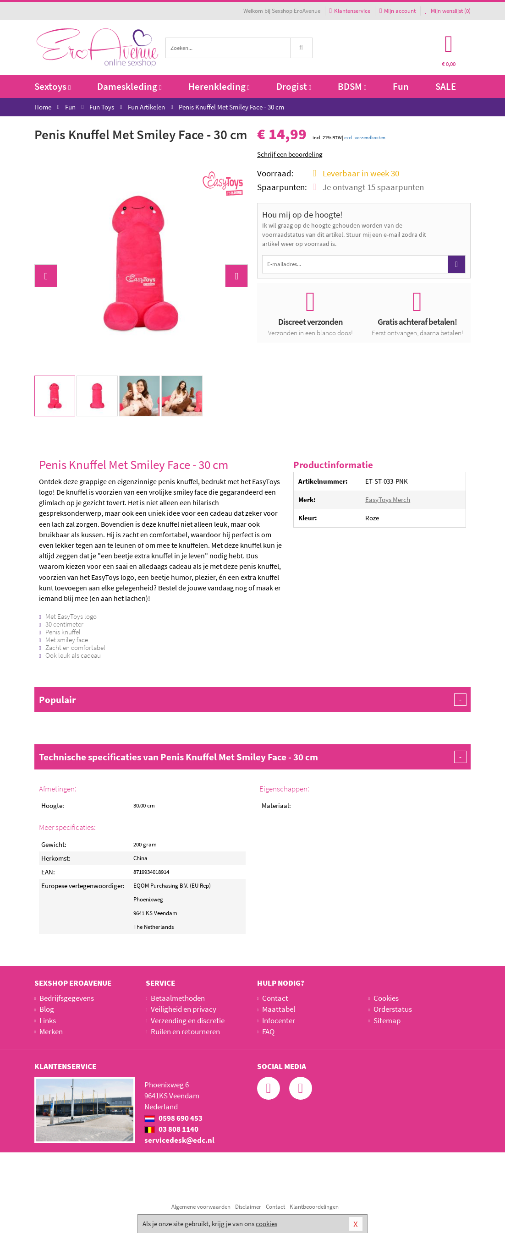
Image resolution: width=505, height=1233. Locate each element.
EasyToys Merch (387, 499)
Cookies (386, 998)
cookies (266, 1223)
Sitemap (387, 1020)
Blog (46, 1009)
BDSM (352, 86)
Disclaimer (248, 1207)
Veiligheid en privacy (183, 1009)
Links (47, 1020)
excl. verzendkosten (364, 137)
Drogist (293, 86)
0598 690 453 (173, 1118)
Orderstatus (392, 1009)
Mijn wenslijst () (448, 11)
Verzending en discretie (188, 1020)
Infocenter (278, 1020)
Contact (275, 998)
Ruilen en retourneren (185, 1031)
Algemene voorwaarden (201, 1207)
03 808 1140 (171, 1129)
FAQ (268, 1031)
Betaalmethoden (178, 998)
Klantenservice (349, 11)
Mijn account (397, 11)
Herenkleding (219, 86)
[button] (45, 275)
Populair (252, 699)
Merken (51, 1031)
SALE (445, 86)
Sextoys (52, 86)
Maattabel (278, 1009)
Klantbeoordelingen (314, 1207)
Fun (401, 86)
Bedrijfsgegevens (66, 998)
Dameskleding (129, 86)
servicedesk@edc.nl (179, 1140)
